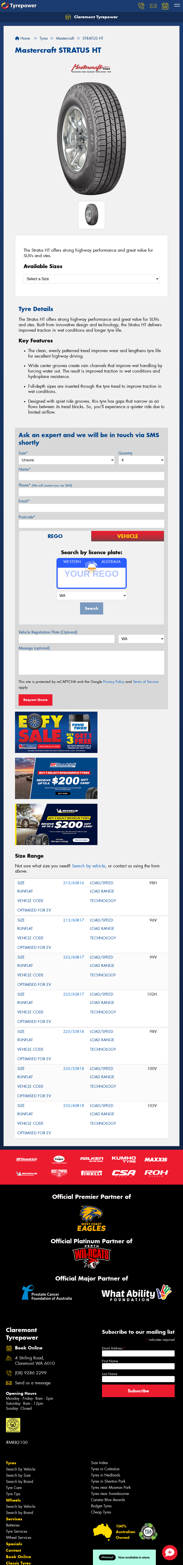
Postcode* (27, 517)
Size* (23, 453)
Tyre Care (14, 1433)
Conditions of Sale (63, 1562)
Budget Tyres (101, 1451)
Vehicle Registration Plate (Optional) (48, 632)
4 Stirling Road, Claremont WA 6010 (35, 1306)
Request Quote (35, 700)
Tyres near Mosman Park (111, 1433)
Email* (24, 501)
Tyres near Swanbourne (110, 1439)
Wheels (13, 1446)
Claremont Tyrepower (91, 17)
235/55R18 (73, 1014)
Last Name (109, 1320)
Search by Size (18, 1421)
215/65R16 (73, 828)
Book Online (18, 1502)
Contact (13, 1496)
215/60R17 (73, 866)
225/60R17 (73, 903)
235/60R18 (73, 1051)
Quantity (125, 453)
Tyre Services (16, 1477)
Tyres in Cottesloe (105, 1414)
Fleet (10, 1515)
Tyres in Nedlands (105, 1420)
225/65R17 (73, 940)
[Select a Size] (91, 278)
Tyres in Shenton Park (108, 1427)
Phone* (45, 485)
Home (22, 38)
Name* (25, 469)
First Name (110, 1307)
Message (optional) (34, 648)
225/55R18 (73, 977)
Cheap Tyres (101, 1458)
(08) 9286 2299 (30, 1319)
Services (14, 1464)
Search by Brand (19, 1427)
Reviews (14, 1528)
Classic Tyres (18, 1509)
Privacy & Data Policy (34, 1562)
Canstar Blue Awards (108, 1445)
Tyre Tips (13, 1439)
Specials (14, 1489)
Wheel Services (18, 1483)
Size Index (99, 1408)
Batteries (13, 1471)
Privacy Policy (113, 681)
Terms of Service (145, 681)
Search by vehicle (88, 812)
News (11, 1521)
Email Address (114, 1294)
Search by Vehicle (20, 1415)
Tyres (11, 1408)
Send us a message (33, 1329)
